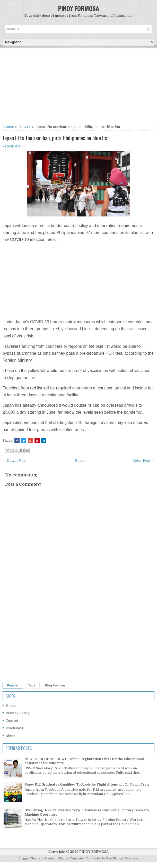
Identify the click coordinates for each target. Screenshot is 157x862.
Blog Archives (55, 685)
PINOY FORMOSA (78, 8)
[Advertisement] (78, 87)
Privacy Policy (18, 713)
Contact (12, 720)
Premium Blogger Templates (64, 858)
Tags (31, 685)
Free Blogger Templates (122, 858)
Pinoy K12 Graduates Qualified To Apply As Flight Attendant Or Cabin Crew (87, 784)
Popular (13, 685)
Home (9, 127)
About (10, 735)
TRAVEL (24, 127)
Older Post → (143, 461)
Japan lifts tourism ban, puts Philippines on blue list (56, 138)
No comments (11, 146)
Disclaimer (15, 728)
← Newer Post (15, 461)
